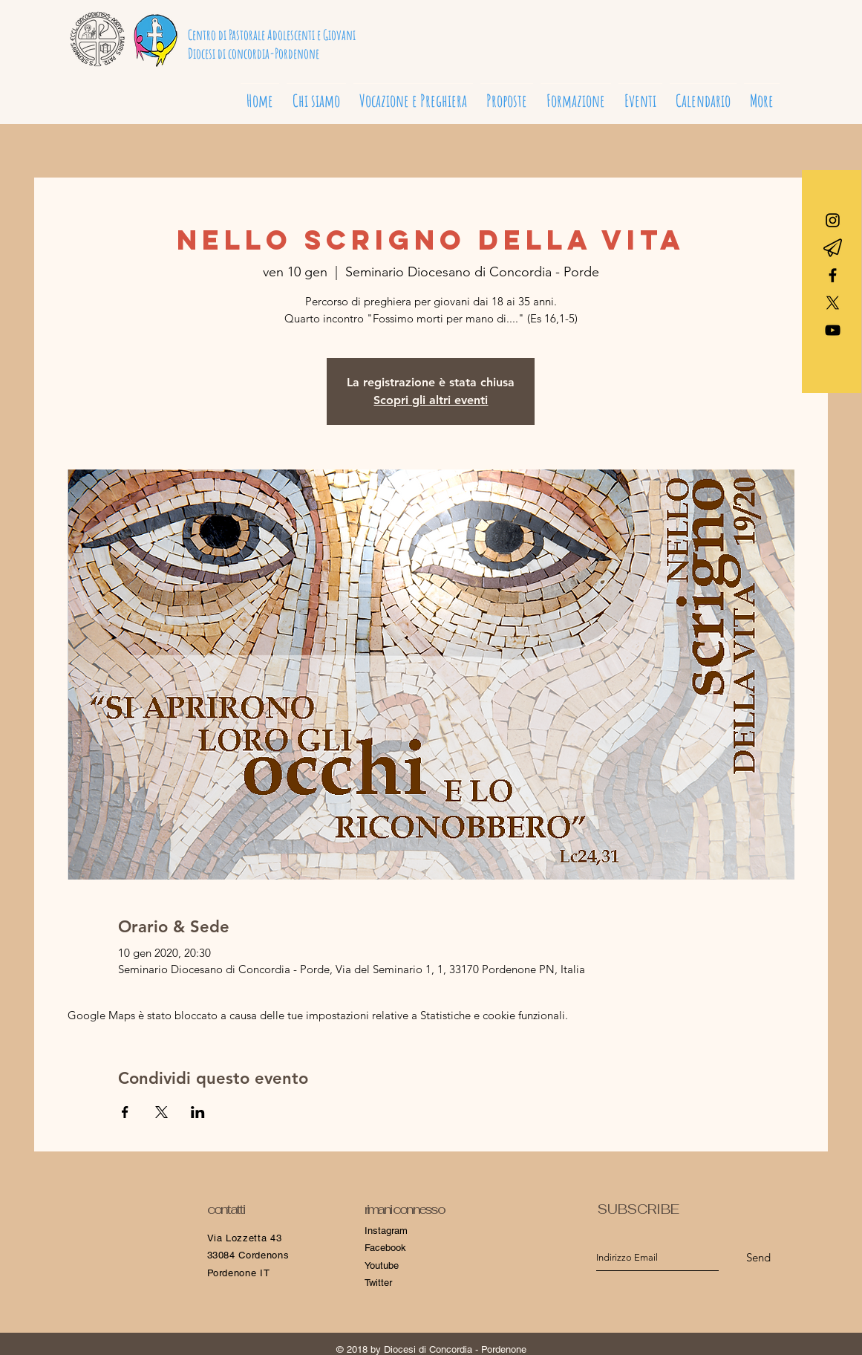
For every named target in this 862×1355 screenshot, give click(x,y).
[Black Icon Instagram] (832, 220)
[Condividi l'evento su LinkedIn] (198, 1112)
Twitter (378, 1282)
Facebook (385, 1247)
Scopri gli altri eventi (430, 400)
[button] (413, 94)
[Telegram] (832, 247)
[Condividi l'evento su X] (161, 1112)
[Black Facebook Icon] (832, 275)
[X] (832, 302)
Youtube (382, 1265)
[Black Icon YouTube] (832, 330)
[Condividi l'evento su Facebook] (125, 1112)
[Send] (758, 1257)
